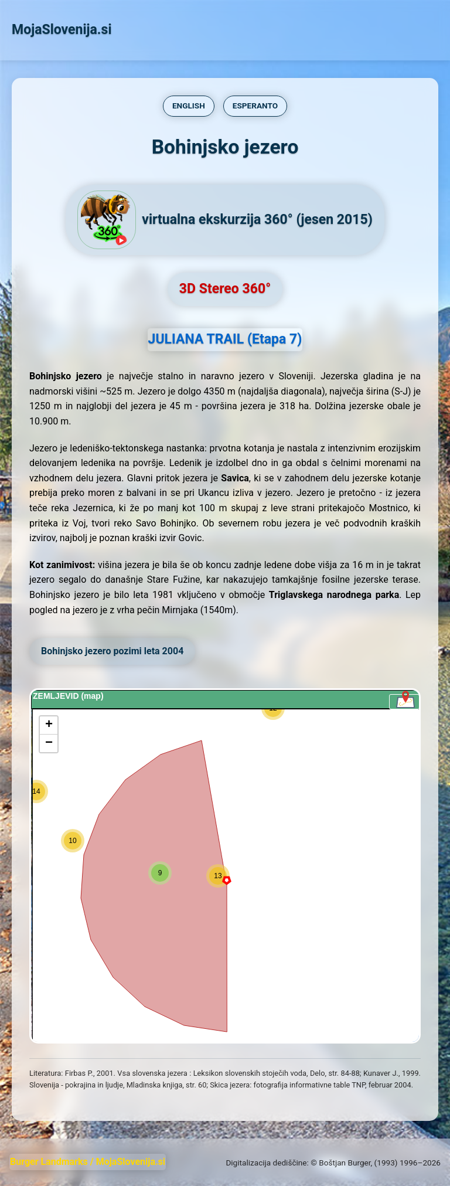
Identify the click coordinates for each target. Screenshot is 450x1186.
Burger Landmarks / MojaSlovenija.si (87, 1161)
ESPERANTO (255, 105)
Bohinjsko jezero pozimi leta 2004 (112, 651)
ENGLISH (188, 105)
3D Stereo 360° (225, 289)
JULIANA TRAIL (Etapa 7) (225, 339)
